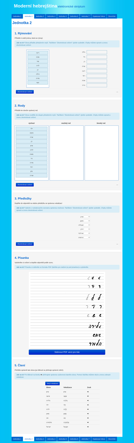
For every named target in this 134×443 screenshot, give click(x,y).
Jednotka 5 (63, 16)
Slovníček (111, 16)
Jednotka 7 (85, 16)
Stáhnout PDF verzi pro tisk (67, 352)
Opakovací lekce (99, 16)
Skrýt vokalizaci (52, 383)
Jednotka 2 (29, 16)
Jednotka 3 (40, 16)
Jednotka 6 (74, 16)
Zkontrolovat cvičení (24, 92)
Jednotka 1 (17, 16)
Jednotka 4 (51, 16)
